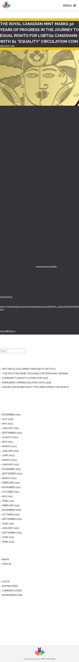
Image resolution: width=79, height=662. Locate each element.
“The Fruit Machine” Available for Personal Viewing (35, 373)
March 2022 (9, 478)
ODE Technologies (48, 659)
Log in (6, 581)
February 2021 (11, 505)
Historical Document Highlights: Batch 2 (29, 368)
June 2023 (8, 455)
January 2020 (10, 528)
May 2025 (7, 423)
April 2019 (8, 541)
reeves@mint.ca (7, 331)
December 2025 (11, 414)
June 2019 (8, 537)
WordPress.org (12, 595)
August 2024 (10, 437)
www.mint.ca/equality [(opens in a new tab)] (46, 266)
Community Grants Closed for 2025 (25, 378)
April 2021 (8, 500)
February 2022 (11, 482)
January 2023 (10, 464)
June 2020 (8, 523)
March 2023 (9, 460)
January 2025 (10, 428)
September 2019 (12, 532)
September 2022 (12, 473)
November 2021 (11, 487)
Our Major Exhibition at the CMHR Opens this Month (35, 387)
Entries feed (10, 586)
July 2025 (7, 419)
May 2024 (7, 441)
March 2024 (9, 446)
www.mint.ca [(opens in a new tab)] (6, 297)
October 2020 (11, 514)
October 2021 (10, 491)
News (5, 559)
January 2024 (10, 450)
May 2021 (7, 496)
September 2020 (12, 519)
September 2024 (12, 432)
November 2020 (11, 509)
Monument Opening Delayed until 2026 (26, 382)
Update (6, 563)
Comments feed (12, 590)
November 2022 (11, 469)
